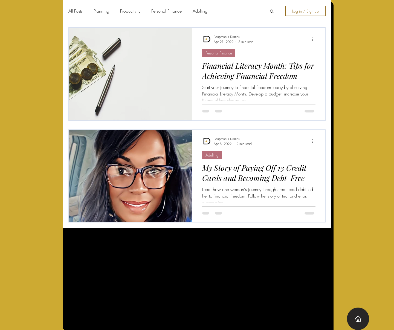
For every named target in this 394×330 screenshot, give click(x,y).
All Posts (75, 11)
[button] (271, 12)
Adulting (200, 11)
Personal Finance (166, 11)
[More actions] (314, 39)
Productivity (130, 11)
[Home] (358, 319)
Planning (101, 11)
